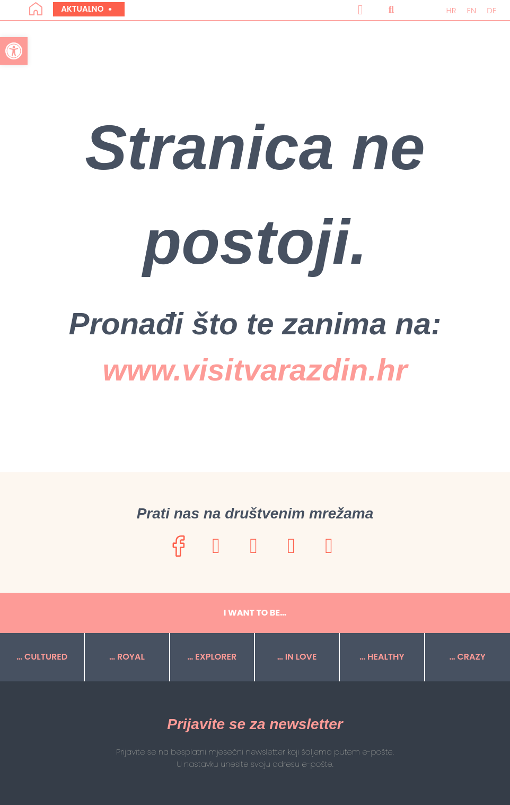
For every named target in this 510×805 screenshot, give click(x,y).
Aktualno (86, 8)
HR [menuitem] (451, 10)
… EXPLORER (211, 657)
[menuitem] (451, 10)
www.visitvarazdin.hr (255, 369)
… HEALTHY (382, 657)
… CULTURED (41, 657)
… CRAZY (468, 657)
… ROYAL (127, 657)
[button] (360, 10)
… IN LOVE (297, 657)
